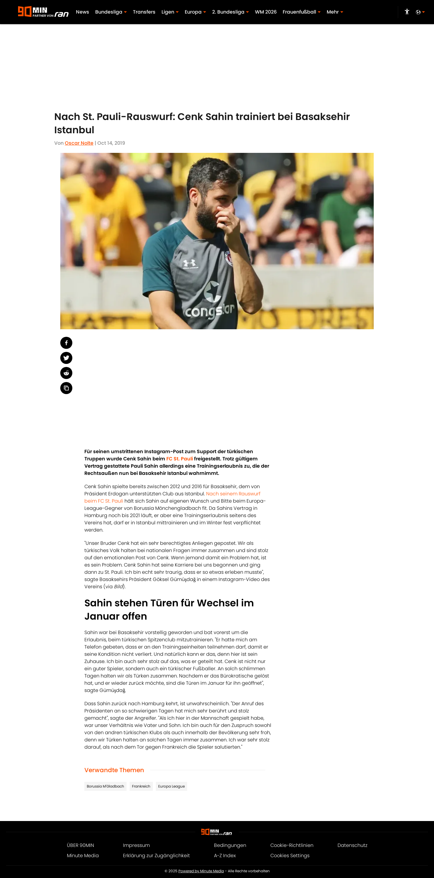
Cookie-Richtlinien (291, 845)
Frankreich (141, 786)
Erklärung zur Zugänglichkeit (156, 855)
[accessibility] (407, 12)
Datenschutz (352, 845)
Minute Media (83, 855)
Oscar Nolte (79, 143)
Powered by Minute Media (201, 871)
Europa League (171, 786)
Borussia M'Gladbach (105, 786)
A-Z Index (225, 855)
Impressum (136, 845)
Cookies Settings (290, 855)
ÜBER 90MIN (80, 845)
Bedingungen (230, 845)
